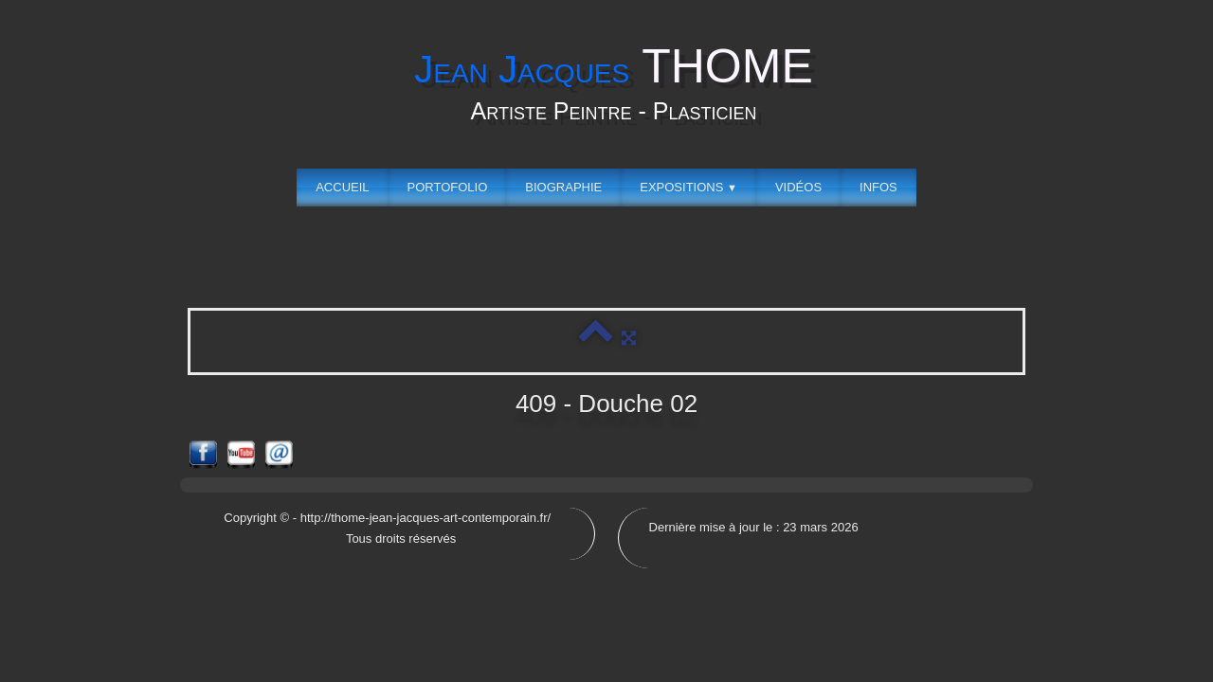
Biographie (563, 187)
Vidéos (798, 187)
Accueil (342, 187)
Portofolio (447, 187)
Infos (878, 187)
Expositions (688, 187)
